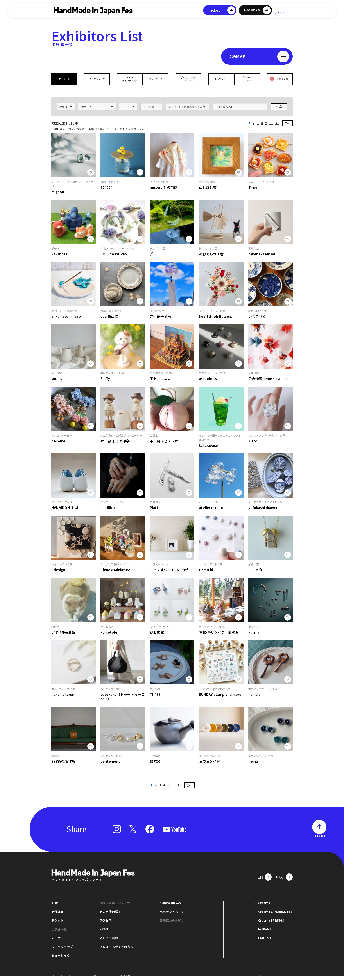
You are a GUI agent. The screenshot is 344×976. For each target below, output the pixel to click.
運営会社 (125, 969)
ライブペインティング (126, 79)
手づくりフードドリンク (187, 79)
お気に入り (278, 79)
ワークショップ (96, 79)
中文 (280, 870)
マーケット (65, 79)
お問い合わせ (99, 969)
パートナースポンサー (248, 79)
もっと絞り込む (224, 99)
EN (260, 870)
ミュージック (157, 79)
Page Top (319, 828)
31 (277, 115)
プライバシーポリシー (64, 969)
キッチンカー (218, 79)
